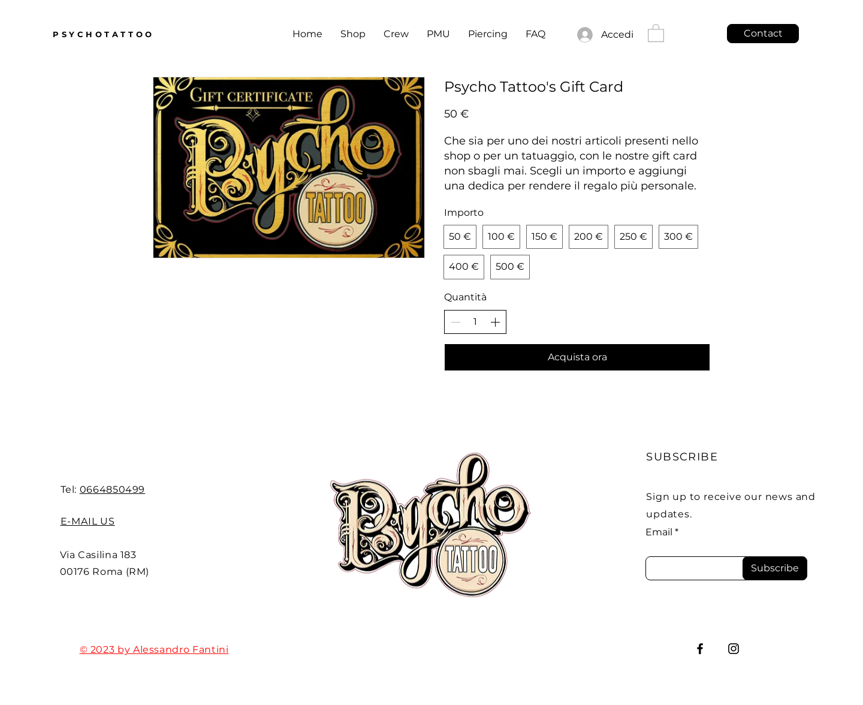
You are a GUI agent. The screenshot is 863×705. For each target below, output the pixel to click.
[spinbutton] (475, 322)
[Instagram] (733, 648)
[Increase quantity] (495, 322)
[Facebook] (700, 648)
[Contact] (763, 33)
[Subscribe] (775, 568)
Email (658, 532)
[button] (656, 32)
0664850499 (112, 489)
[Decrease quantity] (455, 322)
